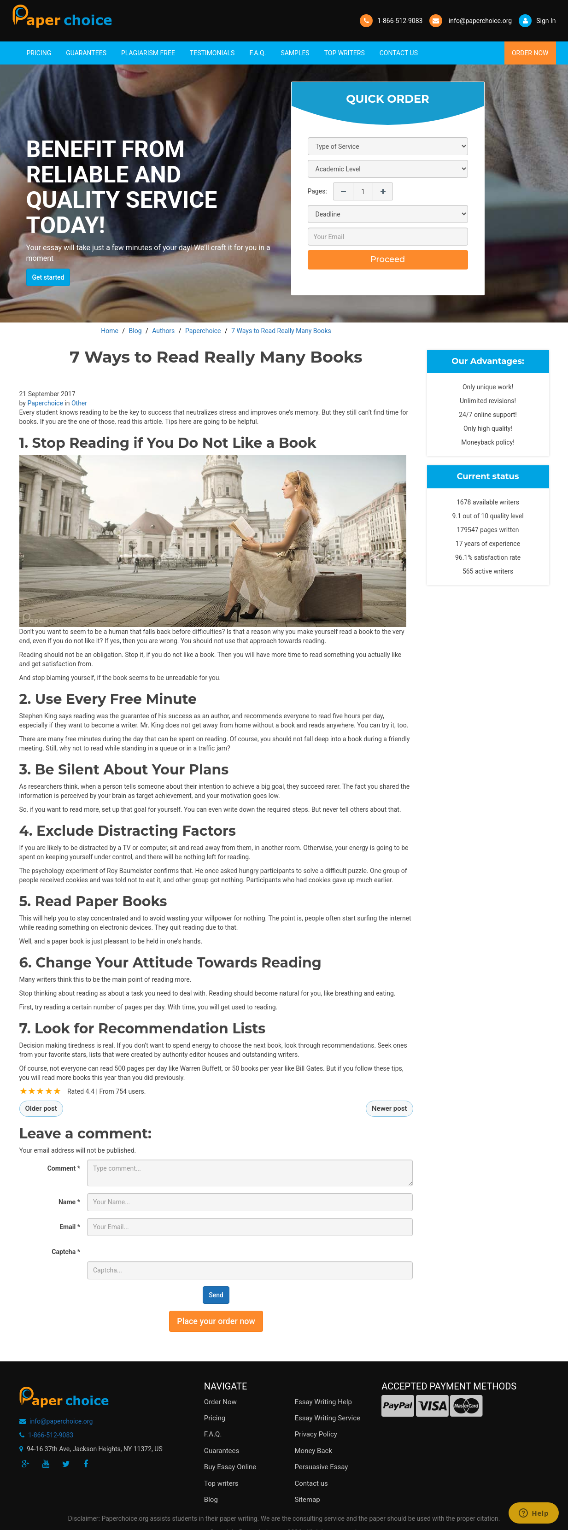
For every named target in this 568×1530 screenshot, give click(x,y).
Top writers (221, 1483)
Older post (41, 1108)
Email (69, 1227)
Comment (63, 1168)
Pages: (317, 191)
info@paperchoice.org (61, 1421)
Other (79, 403)
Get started (48, 277)
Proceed (387, 259)
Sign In (537, 20)
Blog (211, 1499)
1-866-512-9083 (399, 20)
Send (216, 1295)
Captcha (66, 1251)
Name (69, 1202)
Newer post (389, 1108)
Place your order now (216, 1321)
